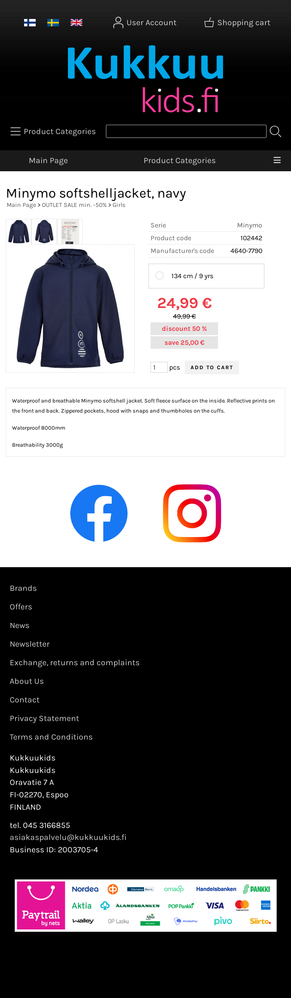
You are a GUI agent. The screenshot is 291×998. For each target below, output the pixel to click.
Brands (23, 588)
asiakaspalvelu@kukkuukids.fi (68, 837)
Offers (21, 606)
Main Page (48, 160)
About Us (27, 681)
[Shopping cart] (238, 22)
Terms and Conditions (51, 737)
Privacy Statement (44, 718)
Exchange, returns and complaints (75, 662)
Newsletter (30, 644)
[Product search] (186, 131)
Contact (25, 699)
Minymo (249, 225)
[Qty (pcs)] (159, 367)
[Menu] (277, 160)
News (19, 625)
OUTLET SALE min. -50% (74, 204)
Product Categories (180, 160)
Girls (119, 204)
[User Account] (146, 22)
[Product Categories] (54, 131)
